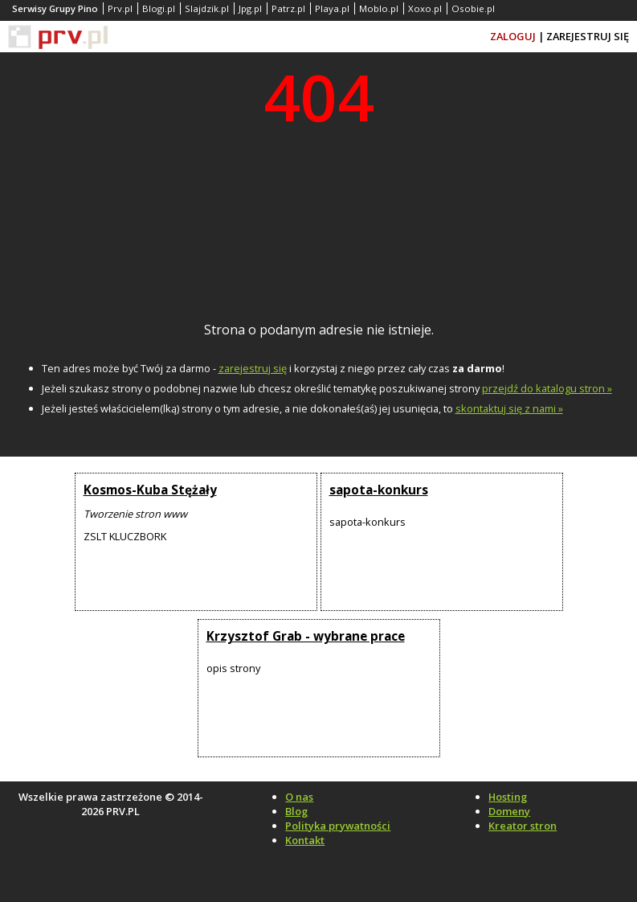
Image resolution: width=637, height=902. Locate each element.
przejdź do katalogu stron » (547, 388)
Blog (296, 811)
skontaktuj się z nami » (509, 408)
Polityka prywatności (337, 825)
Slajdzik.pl (207, 8)
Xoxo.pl (425, 8)
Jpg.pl (250, 8)
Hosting (507, 796)
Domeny (509, 811)
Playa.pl (332, 8)
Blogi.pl (158, 8)
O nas (299, 796)
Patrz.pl (288, 8)
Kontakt (305, 840)
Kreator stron (522, 825)
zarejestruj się (252, 368)
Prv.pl (120, 8)
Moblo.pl (378, 8)
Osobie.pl (473, 8)
